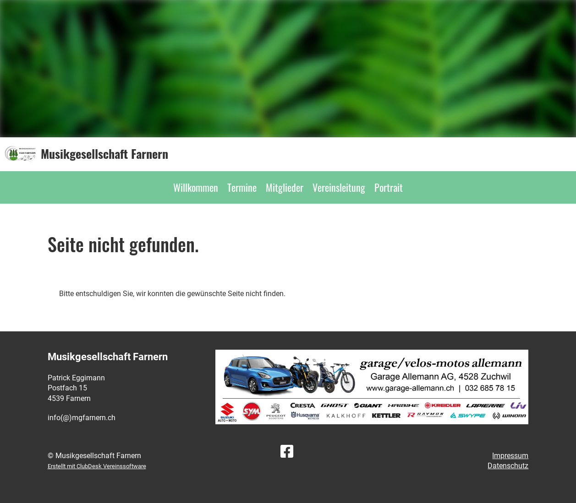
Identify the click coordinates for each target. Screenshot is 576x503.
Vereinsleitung (339, 187)
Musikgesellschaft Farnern (104, 154)
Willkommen (195, 187)
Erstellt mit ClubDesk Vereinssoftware (97, 466)
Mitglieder (284, 187)
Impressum (510, 455)
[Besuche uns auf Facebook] (286, 451)
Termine (242, 187)
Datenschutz (508, 465)
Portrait (388, 187)
